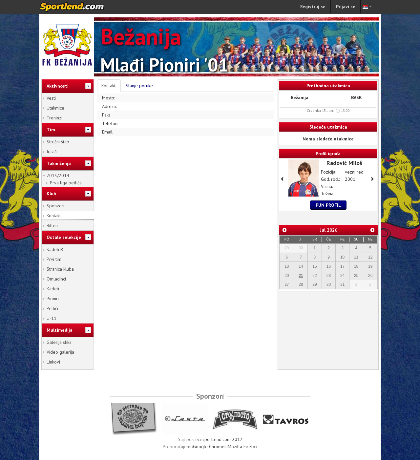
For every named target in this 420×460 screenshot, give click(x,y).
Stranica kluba (60, 269)
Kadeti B (55, 249)
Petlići (52, 308)
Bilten (52, 225)
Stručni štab (58, 142)
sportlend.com (78, 7)
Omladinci (56, 279)
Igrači (52, 152)
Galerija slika (59, 342)
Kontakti (108, 86)
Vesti (51, 98)
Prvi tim (54, 259)
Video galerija (60, 352)
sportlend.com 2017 (222, 439)
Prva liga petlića (66, 183)
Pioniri (53, 299)
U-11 (51, 318)
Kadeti (53, 289)
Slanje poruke (139, 86)
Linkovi (53, 362)
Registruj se (313, 7)
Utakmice (55, 108)
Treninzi (54, 118)
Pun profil (328, 205)
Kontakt (54, 216)
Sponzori (55, 206)
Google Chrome (208, 447)
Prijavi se (345, 7)
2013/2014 (58, 175)
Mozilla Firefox (243, 447)
